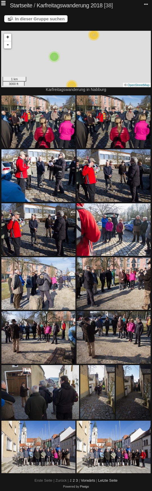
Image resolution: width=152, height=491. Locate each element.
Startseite (21, 5)
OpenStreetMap (138, 85)
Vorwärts (88, 480)
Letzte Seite (108, 480)
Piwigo (84, 486)
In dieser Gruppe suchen (40, 18)
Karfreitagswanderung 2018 (70, 5)
